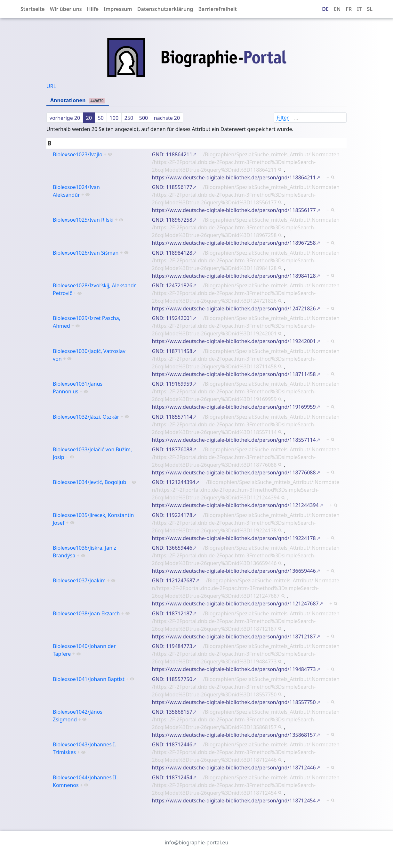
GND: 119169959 (172, 383)
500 (143, 117)
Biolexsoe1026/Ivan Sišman (85, 252)
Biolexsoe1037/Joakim (79, 580)
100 (114, 117)
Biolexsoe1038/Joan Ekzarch (86, 613)
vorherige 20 (65, 117)
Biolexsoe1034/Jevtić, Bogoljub (89, 482)
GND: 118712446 (172, 744)
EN (337, 8)
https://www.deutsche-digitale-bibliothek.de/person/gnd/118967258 (234, 242)
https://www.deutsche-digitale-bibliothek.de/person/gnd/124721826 (234, 308)
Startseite (32, 8)
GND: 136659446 (172, 547)
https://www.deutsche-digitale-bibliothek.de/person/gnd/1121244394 (235, 505)
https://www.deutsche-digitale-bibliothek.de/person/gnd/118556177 (234, 210)
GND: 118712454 (172, 777)
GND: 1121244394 (173, 482)
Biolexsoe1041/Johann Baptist (88, 679)
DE (325, 8)
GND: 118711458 (172, 351)
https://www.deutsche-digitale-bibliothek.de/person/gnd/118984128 (234, 275)
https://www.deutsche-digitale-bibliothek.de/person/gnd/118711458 (234, 374)
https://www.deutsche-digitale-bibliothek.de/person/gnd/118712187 (234, 636)
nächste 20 (167, 117)
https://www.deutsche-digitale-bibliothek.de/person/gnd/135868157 (234, 734)
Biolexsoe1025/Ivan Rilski (83, 219)
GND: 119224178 (172, 515)
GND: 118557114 (172, 416)
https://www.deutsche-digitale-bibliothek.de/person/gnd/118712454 (234, 800)
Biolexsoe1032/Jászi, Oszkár (86, 416)
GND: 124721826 (172, 285)
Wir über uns (66, 8)
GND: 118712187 (172, 613)
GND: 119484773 (172, 646)
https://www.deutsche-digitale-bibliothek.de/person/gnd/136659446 (234, 570)
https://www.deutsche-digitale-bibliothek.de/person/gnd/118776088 (234, 472)
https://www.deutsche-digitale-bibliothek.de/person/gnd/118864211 (234, 177)
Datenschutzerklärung (165, 8)
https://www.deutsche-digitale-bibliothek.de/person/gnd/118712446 (234, 767)
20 (89, 117)
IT (359, 8)
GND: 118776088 (172, 449)
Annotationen (77, 100)
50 (101, 117)
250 (128, 117)
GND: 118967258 (172, 219)
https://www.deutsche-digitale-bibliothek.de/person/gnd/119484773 (234, 669)
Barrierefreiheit (217, 8)
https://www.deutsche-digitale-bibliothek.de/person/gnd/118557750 (234, 702)
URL (51, 86)
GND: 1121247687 (173, 580)
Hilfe (93, 8)
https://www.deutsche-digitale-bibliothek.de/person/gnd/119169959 (234, 406)
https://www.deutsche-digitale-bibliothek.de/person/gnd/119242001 (234, 341)
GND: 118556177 (172, 187)
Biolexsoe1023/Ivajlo (77, 154)
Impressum (118, 8)
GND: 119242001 (172, 318)
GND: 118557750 (172, 679)
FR (349, 8)
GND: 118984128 (172, 252)
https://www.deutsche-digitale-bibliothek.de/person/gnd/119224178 (234, 538)
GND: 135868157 (172, 711)
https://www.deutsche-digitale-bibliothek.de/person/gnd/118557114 (234, 439)
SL (370, 8)
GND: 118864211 (172, 154)
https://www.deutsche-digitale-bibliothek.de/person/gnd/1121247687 (235, 603)
